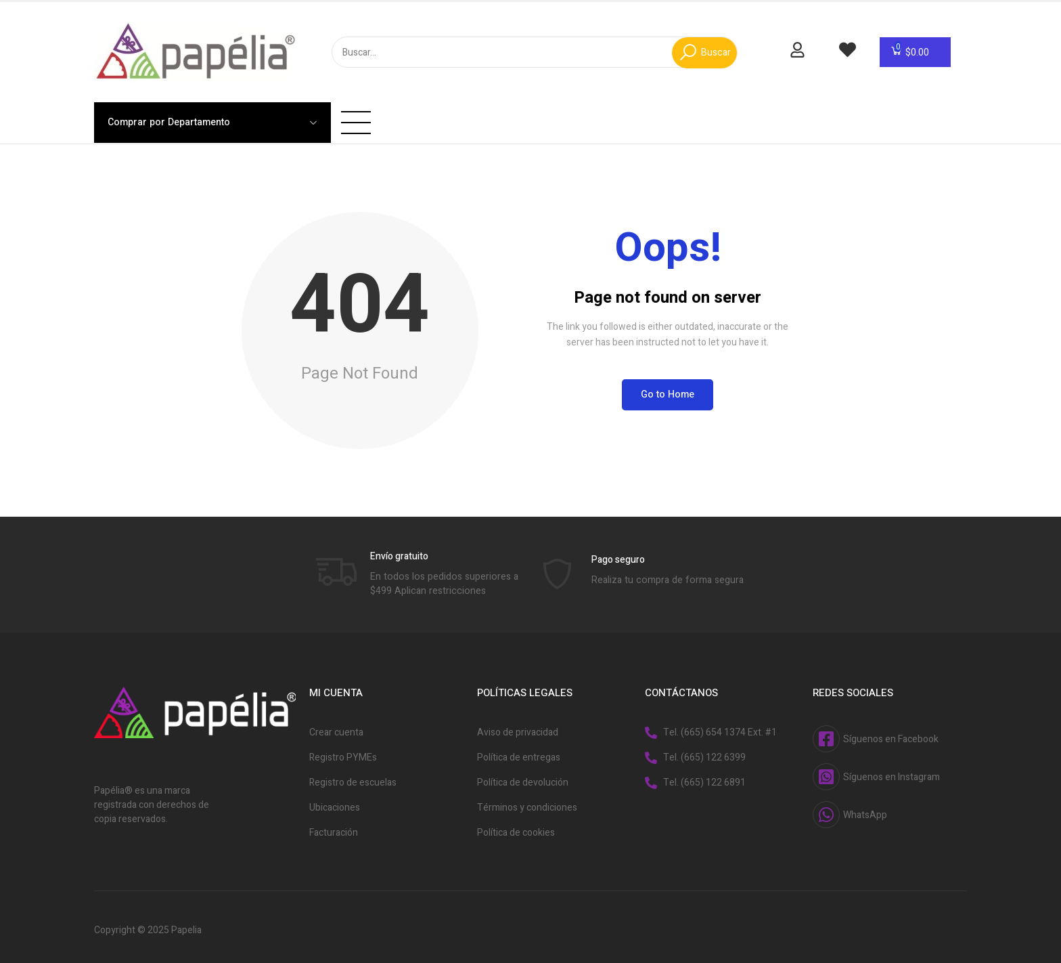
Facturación (543, 113)
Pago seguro (618, 551)
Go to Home (667, 386)
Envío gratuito (399, 548)
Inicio (299, 113)
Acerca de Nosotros (439, 113)
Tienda (350, 113)
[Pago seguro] (557, 566)
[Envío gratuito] (336, 562)
